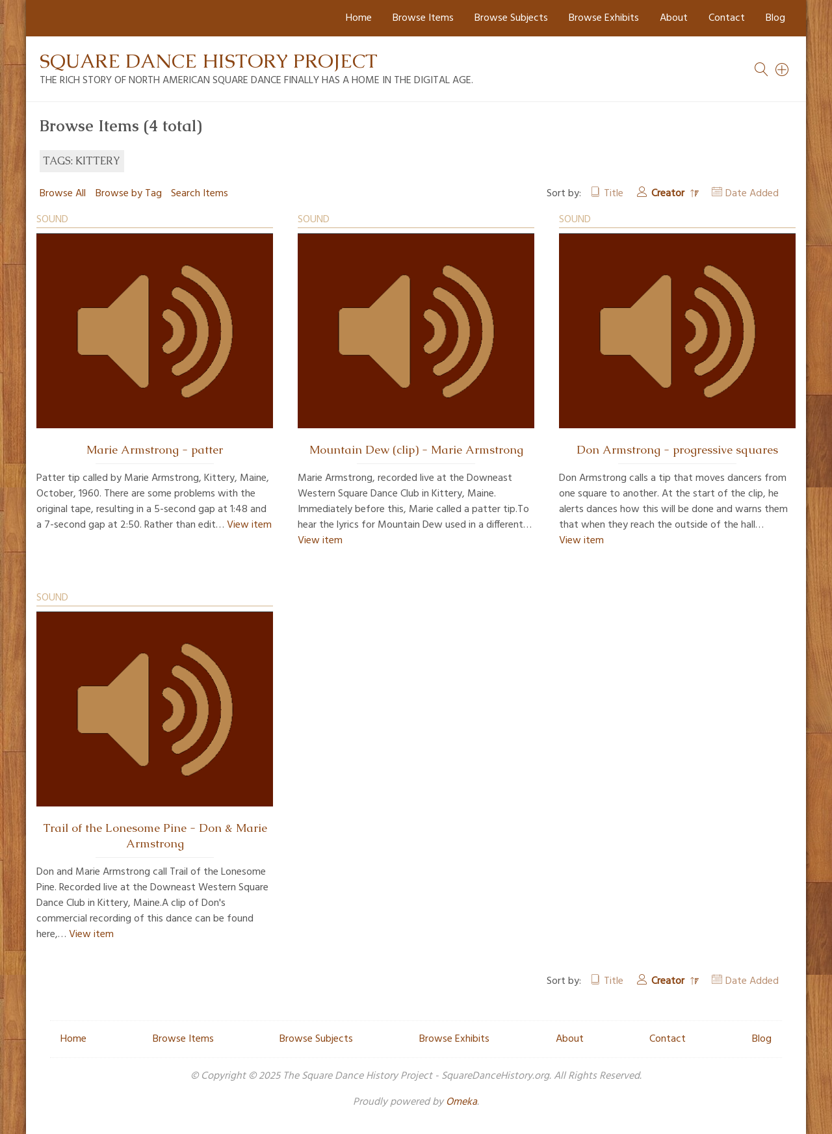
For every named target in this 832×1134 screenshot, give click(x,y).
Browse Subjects (511, 18)
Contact (726, 18)
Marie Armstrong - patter (154, 450)
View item (249, 525)
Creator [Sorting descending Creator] (669, 193)
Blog (775, 18)
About (674, 18)
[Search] (782, 69)
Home (359, 18)
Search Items (199, 193)
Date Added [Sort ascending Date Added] (752, 193)
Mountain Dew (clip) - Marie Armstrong (416, 450)
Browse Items (423, 18)
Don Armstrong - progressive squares (677, 450)
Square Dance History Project (209, 60)
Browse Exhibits (604, 18)
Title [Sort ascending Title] (613, 193)
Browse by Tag (129, 193)
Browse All (63, 193)
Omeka (461, 1102)
